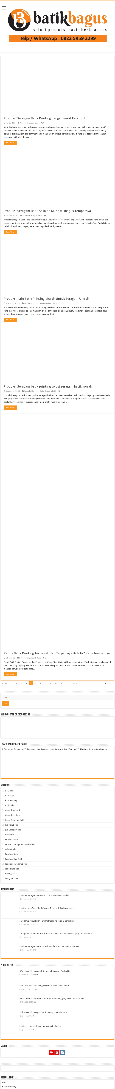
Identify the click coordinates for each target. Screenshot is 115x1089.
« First (5, 683)
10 (50, 683)
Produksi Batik (11, 854)
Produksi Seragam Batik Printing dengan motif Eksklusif (44, 118)
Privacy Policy (9, 1087)
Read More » (11, 143)
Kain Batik (9, 834)
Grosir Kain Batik (12, 815)
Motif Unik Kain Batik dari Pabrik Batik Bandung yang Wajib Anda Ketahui (52, 998)
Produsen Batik (12, 869)
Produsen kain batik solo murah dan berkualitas (41, 1026)
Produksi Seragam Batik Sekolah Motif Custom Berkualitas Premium (50, 946)
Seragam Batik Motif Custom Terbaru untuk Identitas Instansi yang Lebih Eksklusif (56, 933)
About (5, 1082)
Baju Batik (9, 791)
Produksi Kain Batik (13, 859)
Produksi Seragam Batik (29, 123)
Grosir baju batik (12, 810)
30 (62, 683)
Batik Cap (9, 795)
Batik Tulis (9, 805)
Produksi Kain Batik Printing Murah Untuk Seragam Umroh (46, 299)
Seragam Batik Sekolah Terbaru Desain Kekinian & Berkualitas (47, 921)
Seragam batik (50, 391)
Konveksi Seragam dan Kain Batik (37, 303)
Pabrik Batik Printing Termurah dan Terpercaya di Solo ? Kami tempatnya (57, 653)
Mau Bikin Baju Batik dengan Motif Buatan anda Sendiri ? (45, 986)
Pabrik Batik (36, 658)
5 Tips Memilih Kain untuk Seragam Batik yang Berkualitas (45, 971)
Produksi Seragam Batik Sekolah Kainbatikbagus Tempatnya (47, 211)
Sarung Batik (11, 873)
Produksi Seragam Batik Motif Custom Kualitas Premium (45, 895)
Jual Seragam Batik (13, 830)
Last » (74, 683)
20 (56, 683)
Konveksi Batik (11, 839)
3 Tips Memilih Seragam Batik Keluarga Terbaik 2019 (43, 1012)
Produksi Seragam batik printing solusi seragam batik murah (48, 386)
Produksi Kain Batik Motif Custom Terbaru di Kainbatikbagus (46, 908)
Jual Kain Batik (11, 825)
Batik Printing (24, 658)
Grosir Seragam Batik (14, 820)
